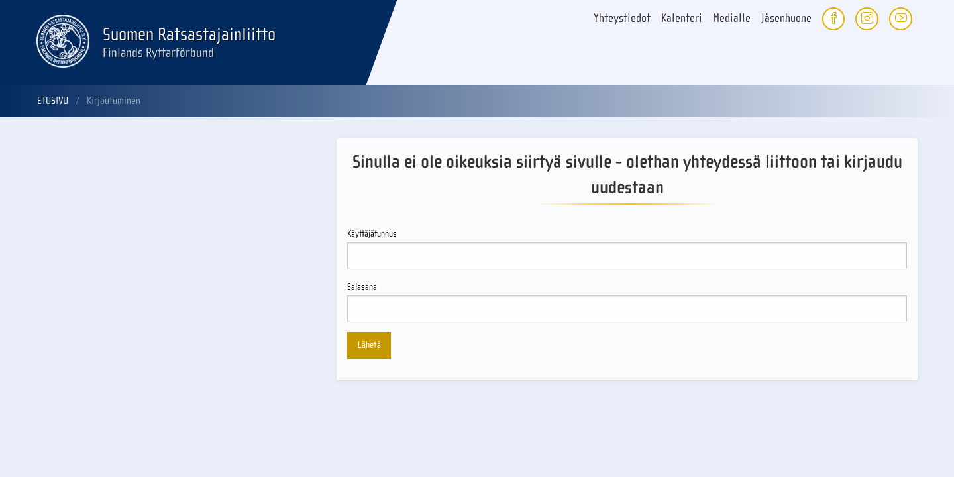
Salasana (627, 301)
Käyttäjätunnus (627, 248)
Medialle (732, 18)
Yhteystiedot (622, 18)
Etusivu (52, 101)
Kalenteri (681, 18)
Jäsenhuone (786, 18)
